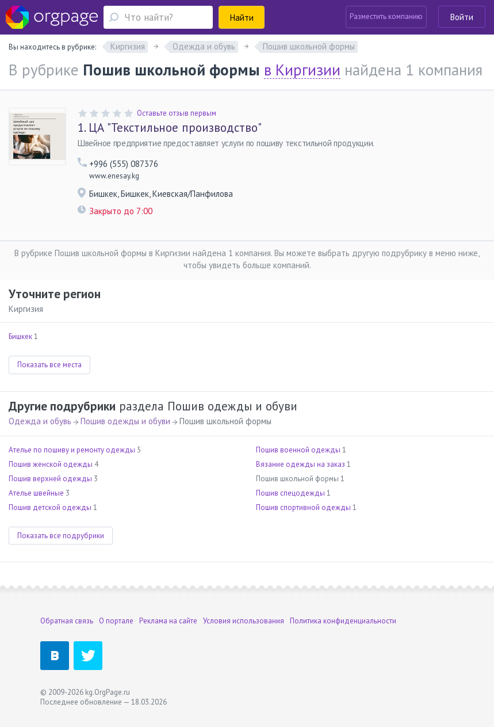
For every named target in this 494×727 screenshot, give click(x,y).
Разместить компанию (386, 16)
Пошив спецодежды (290, 493)
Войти (461, 17)
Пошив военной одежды (298, 450)
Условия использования (243, 621)
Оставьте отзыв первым (176, 113)
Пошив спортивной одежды (303, 507)
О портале (116, 621)
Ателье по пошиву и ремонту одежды (72, 450)
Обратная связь (66, 621)
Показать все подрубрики (60, 536)
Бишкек (20, 336)
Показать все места (49, 365)
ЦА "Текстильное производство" (170, 127)
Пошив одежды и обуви (125, 421)
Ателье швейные (36, 493)
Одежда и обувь (40, 421)
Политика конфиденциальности (343, 621)
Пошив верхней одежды (50, 479)
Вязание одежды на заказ (300, 464)
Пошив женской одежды (51, 464)
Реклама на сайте (168, 621)
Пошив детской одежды (50, 507)
